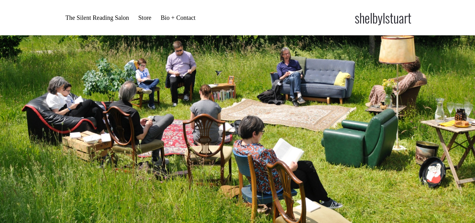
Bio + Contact (178, 17)
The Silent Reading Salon (97, 17)
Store (144, 17)
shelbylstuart (383, 17)
